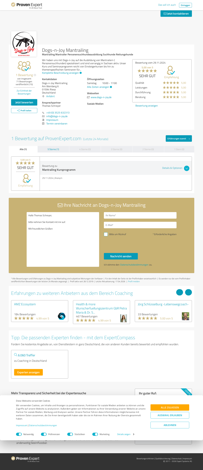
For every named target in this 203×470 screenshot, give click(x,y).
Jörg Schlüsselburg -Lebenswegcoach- (163, 304)
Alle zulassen (170, 437)
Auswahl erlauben (170, 445)
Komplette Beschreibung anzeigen (61, 73)
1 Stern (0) (179, 149)
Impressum (21, 455)
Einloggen (185, 5)
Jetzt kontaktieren (176, 13)
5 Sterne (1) (53, 149)
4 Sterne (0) (85, 149)
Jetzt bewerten (24, 102)
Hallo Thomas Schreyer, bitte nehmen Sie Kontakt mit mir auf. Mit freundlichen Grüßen (63, 239)
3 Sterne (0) (116, 149)
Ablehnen (170, 455)
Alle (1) (23, 149)
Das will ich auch (167, 4)
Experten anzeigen (28, 372)
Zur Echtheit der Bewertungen (24, 92)
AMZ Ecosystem (25, 304)
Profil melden (134, 281)
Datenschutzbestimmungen (43, 455)
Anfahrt (50, 96)
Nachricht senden (120, 256)
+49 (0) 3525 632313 (57, 112)
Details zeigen (123, 464)
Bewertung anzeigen (146, 105)
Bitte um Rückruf (117, 234)
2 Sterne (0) (148, 149)
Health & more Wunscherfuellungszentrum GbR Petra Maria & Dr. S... (101, 308)
